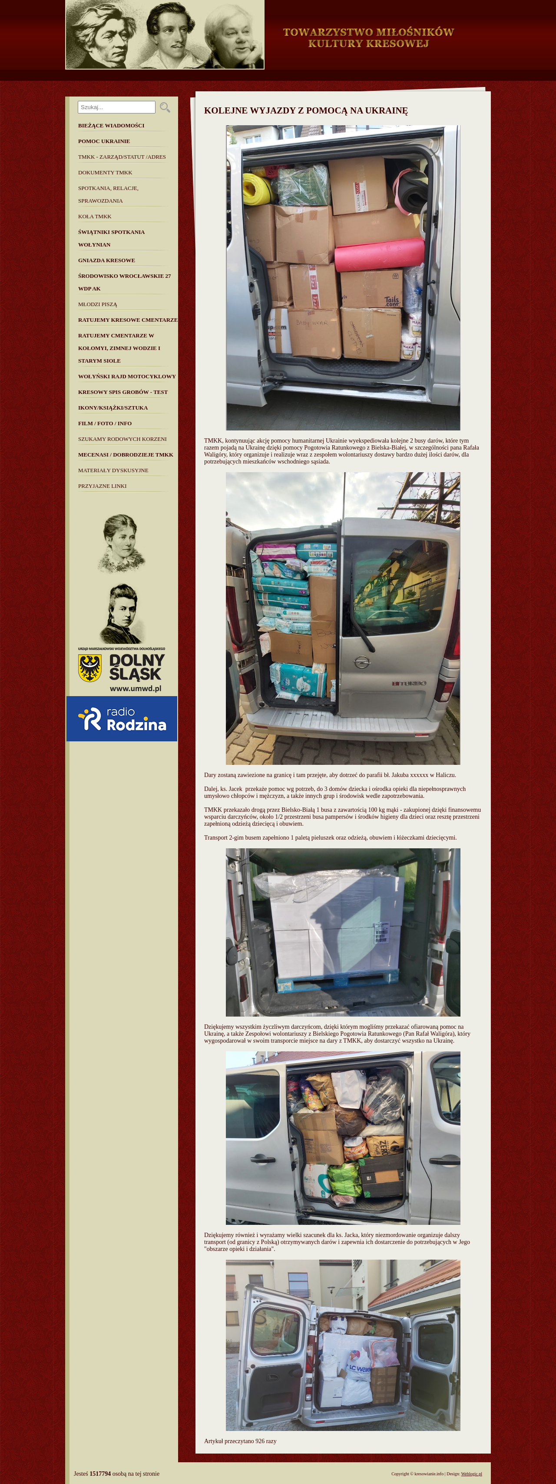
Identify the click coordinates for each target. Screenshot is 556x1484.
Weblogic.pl (471, 1473)
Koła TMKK (95, 216)
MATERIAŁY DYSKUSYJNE (113, 470)
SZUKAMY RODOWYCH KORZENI (122, 439)
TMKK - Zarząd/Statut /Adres (122, 156)
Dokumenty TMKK (105, 172)
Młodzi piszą (97, 304)
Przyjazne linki (102, 486)
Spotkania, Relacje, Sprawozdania (108, 194)
